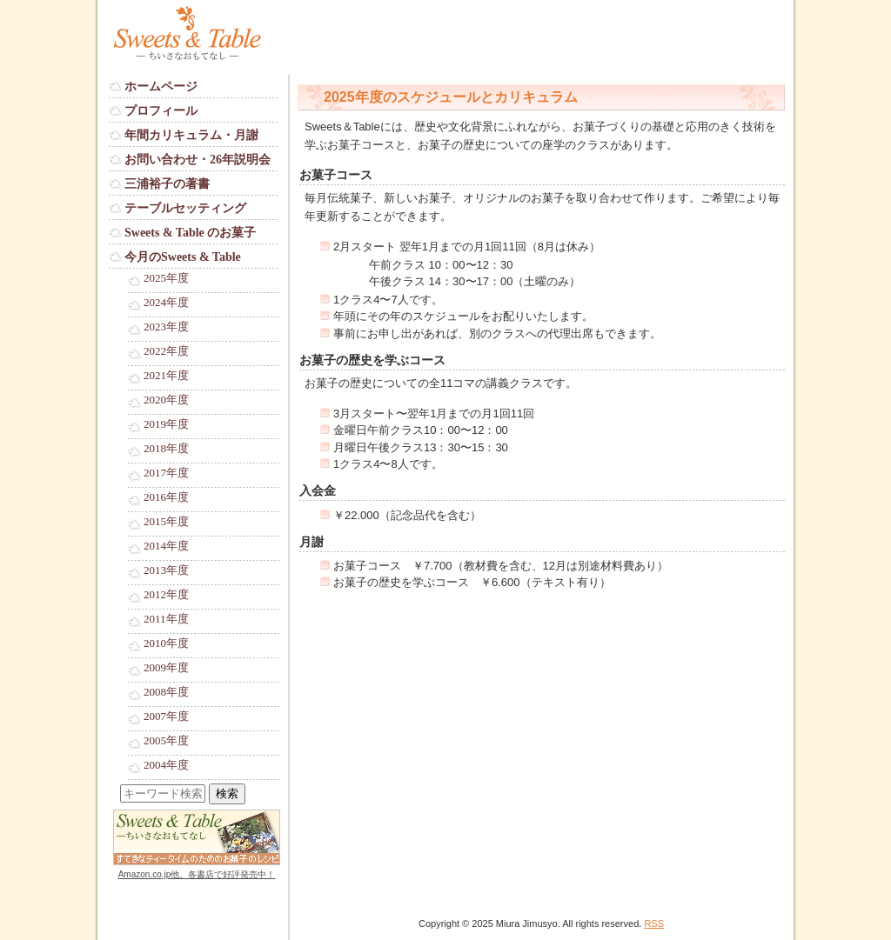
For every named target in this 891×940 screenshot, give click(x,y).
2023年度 (166, 327)
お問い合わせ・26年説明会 (197, 159)
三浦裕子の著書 (167, 183)
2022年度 (166, 351)
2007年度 (166, 716)
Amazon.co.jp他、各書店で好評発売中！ (197, 874)
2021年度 (166, 376)
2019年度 (166, 424)
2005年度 (166, 741)
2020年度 (166, 400)
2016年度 (166, 497)
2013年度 (166, 570)
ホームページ (161, 86)
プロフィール (161, 110)
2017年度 (166, 473)
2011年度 (166, 619)
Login (122, 890)
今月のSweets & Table (182, 256)
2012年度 (166, 595)
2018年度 (166, 449)
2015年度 (166, 522)
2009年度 (166, 668)
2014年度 (166, 546)
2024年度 (166, 303)
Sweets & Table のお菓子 (190, 232)
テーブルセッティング (185, 208)
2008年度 (166, 692)
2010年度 (166, 643)
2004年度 (166, 765)
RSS (654, 923)
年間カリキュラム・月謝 (191, 135)
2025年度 (166, 278)
